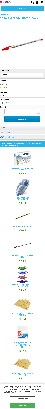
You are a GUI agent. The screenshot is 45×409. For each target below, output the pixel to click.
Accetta (22, 406)
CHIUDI (43, 386)
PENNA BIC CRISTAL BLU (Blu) (22, 256)
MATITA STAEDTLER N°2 (22, 226)
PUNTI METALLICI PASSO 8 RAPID (22, 169)
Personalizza (22, 399)
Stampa (6, 132)
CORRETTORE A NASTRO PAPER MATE (22, 285)
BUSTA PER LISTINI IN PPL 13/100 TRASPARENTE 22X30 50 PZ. (23, 345)
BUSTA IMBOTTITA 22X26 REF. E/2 (22, 314)
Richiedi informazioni (11, 137)
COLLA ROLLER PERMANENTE (22, 198)
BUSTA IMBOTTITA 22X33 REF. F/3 (22, 374)
